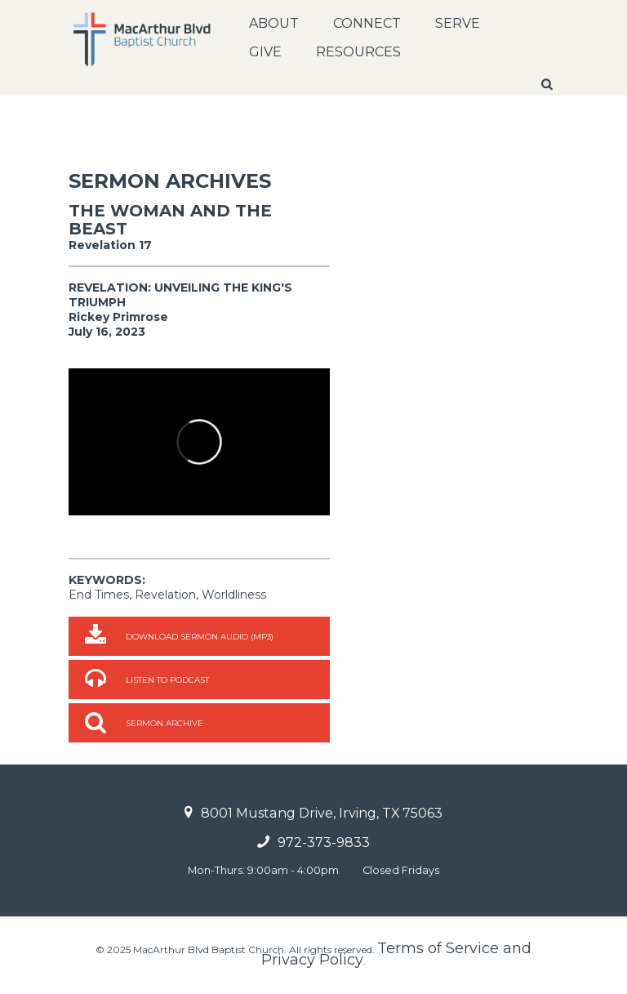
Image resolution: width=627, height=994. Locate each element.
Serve (457, 23)
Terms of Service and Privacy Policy (396, 954)
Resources (358, 52)
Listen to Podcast (167, 680)
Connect (367, 23)
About (274, 23)
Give (265, 52)
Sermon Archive (164, 723)
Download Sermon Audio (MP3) (199, 636)
